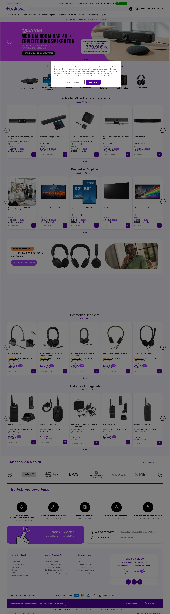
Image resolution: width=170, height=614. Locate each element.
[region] (86, 74)
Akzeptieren (93, 82)
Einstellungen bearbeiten (73, 82)
